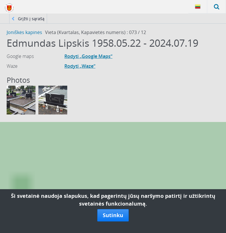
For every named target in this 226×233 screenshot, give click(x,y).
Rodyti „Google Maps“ (88, 56)
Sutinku (113, 215)
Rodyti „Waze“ (79, 66)
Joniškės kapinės (24, 32)
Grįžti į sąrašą (28, 18)
